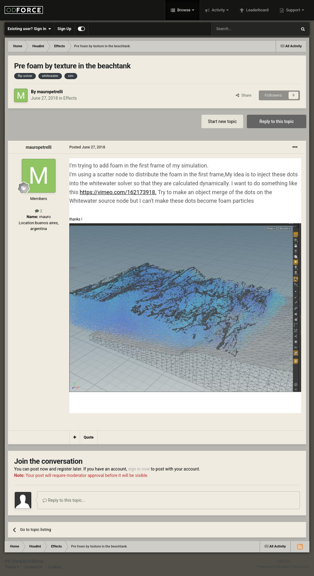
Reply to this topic (276, 121)
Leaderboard (256, 10)
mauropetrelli (50, 91)
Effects (70, 98)
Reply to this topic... (64, 500)
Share (243, 95)
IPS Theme (13, 561)
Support (293, 10)
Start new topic (222, 121)
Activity (218, 10)
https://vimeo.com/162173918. (118, 192)
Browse (184, 10)
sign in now (139, 469)
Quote (89, 437)
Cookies (54, 567)
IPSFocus (35, 561)
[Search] (239, 28)
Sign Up (64, 28)
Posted (87, 147)
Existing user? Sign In (29, 28)
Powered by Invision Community (283, 567)
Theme (12, 567)
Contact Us (34, 567)
